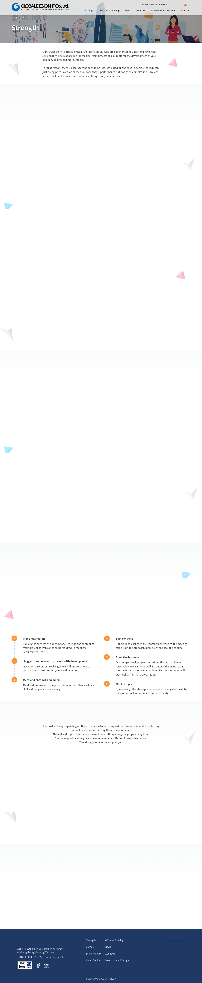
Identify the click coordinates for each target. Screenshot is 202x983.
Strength (90, 10)
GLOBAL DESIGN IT (179, 941)
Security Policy (93, 953)
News (128, 10)
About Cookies (93, 960)
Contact (185, 10)
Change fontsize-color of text (155, 4)
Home (15, 17)
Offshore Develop (110, 10)
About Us (141, 10)
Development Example (163, 10)
